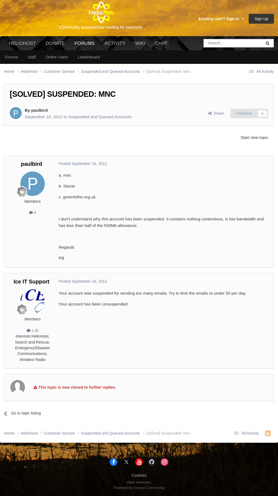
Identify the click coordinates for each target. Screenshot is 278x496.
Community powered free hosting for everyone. (101, 27)
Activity (115, 43)
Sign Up (261, 19)
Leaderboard (89, 57)
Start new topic (254, 137)
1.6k (33, 330)
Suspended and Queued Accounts (100, 116)
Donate (55, 43)
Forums (84, 45)
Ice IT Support (31, 282)
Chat (161, 43)
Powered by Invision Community (139, 488)
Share (216, 113)
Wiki (140, 43)
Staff (32, 57)
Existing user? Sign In (221, 19)
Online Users (57, 57)
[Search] (219, 43)
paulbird (39, 110)
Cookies (139, 475)
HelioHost (22, 43)
